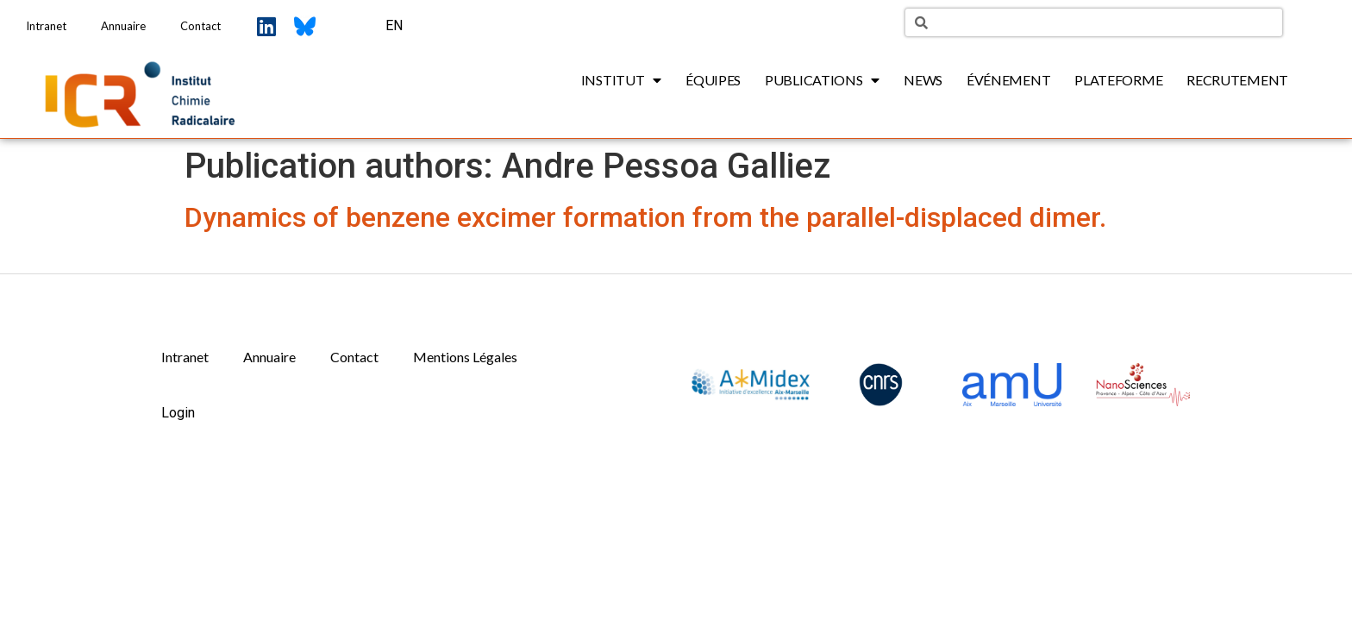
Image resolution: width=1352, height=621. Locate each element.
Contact (200, 26)
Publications (822, 80)
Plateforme (1118, 80)
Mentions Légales (465, 356)
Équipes (713, 80)
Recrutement (1237, 80)
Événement (1008, 80)
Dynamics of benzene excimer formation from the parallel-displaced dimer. (645, 217)
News (923, 80)
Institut (621, 80)
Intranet (46, 26)
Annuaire (123, 26)
